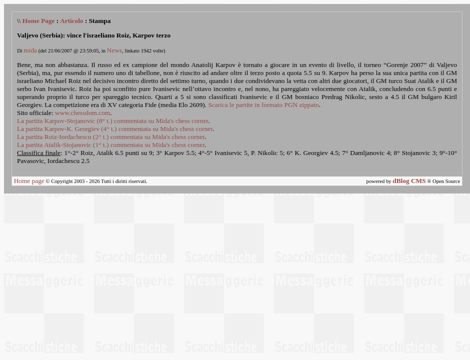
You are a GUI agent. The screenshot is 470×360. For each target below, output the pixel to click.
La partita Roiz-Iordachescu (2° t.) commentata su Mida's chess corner (110, 136)
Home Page (38, 20)
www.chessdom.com (82, 112)
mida (30, 50)
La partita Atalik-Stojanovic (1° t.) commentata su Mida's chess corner (110, 144)
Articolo (72, 20)
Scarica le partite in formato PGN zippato (263, 104)
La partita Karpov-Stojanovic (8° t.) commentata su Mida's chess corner (112, 120)
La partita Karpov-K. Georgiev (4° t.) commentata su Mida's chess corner (114, 128)
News (114, 50)
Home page (29, 180)
